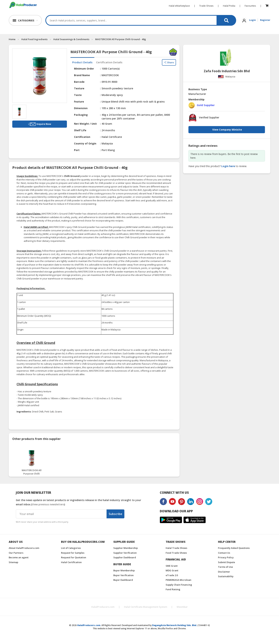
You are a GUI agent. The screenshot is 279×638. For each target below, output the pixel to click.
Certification (82, 137)
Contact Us (224, 552)
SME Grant (172, 565)
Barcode (79, 81)
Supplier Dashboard (124, 557)
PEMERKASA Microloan (178, 579)
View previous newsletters (48, 504)
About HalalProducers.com (24, 548)
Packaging (81, 114)
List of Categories (71, 548)
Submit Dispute (226, 562)
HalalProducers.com (102, 606)
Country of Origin (85, 143)
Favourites (250, 5)
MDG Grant (172, 570)
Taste (78, 95)
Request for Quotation (73, 557)
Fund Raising (173, 589)
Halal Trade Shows (176, 548)
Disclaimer (224, 571)
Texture (79, 88)
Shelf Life (80, 130)
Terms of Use (225, 566)
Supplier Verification (125, 552)
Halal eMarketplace (179, 5)
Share (169, 62)
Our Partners (16, 552)
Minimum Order (84, 68)
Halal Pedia (229, 5)
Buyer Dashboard (123, 579)
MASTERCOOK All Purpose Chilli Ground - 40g (120, 39)
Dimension (81, 108)
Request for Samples (72, 552)
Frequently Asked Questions (234, 548)
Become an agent (18, 557)
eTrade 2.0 (172, 575)
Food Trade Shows (176, 552)
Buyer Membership (124, 570)
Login (252, 20)
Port (77, 150)
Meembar (182, 606)
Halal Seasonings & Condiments (71, 39)
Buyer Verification (123, 575)
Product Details (82, 62)
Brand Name (82, 75)
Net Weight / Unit (85, 123)
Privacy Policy (226, 557)
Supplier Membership (125, 548)
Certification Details (109, 62)
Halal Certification (71, 562)
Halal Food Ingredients (34, 39)
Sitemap (13, 562)
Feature (79, 101)
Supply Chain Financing (179, 584)
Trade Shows (206, 5)
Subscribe (115, 514)
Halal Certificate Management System (145, 606)
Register (265, 20)
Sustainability (225, 576)
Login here (228, 166)
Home (12, 39)
